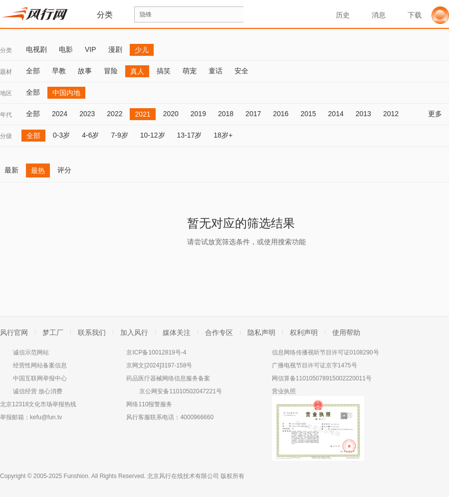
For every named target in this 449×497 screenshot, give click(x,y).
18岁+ (223, 135)
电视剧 (36, 49)
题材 (6, 71)
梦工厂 (52, 332)
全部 (33, 71)
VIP (90, 49)
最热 (38, 170)
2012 (391, 114)
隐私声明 (261, 332)
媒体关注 (177, 332)
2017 (253, 114)
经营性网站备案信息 (40, 365)
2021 (142, 114)
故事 (85, 71)
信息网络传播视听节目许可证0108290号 (325, 352)
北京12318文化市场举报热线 (38, 404)
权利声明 (304, 332)
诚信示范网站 (31, 352)
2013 (363, 114)
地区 (6, 93)
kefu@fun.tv (46, 417)
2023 (87, 114)
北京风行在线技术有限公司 (183, 476)
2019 (198, 114)
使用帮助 (346, 332)
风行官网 (14, 332)
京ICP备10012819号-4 (156, 352)
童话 (216, 71)
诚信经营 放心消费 (37, 391)
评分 (64, 170)
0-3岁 (61, 135)
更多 (438, 114)
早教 (59, 71)
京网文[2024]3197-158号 (159, 365)
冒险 (111, 71)
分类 (6, 50)
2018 (225, 114)
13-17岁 (189, 135)
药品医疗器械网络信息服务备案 (168, 378)
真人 (137, 71)
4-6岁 (90, 135)
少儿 (142, 50)
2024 (59, 114)
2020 (171, 114)
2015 (308, 114)
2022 (114, 114)
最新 (11, 170)
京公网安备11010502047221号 (180, 391)
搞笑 (164, 71)
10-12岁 (152, 135)
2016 (280, 114)
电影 (66, 49)
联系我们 (92, 332)
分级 (6, 136)
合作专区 (219, 332)
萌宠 (190, 71)
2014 (336, 114)
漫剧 (115, 49)
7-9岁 (119, 135)
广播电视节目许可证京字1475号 (314, 365)
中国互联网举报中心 (40, 378)
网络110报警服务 (149, 404)
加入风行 (134, 332)
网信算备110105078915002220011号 (322, 378)
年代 (6, 114)
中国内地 (66, 93)
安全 (241, 71)
